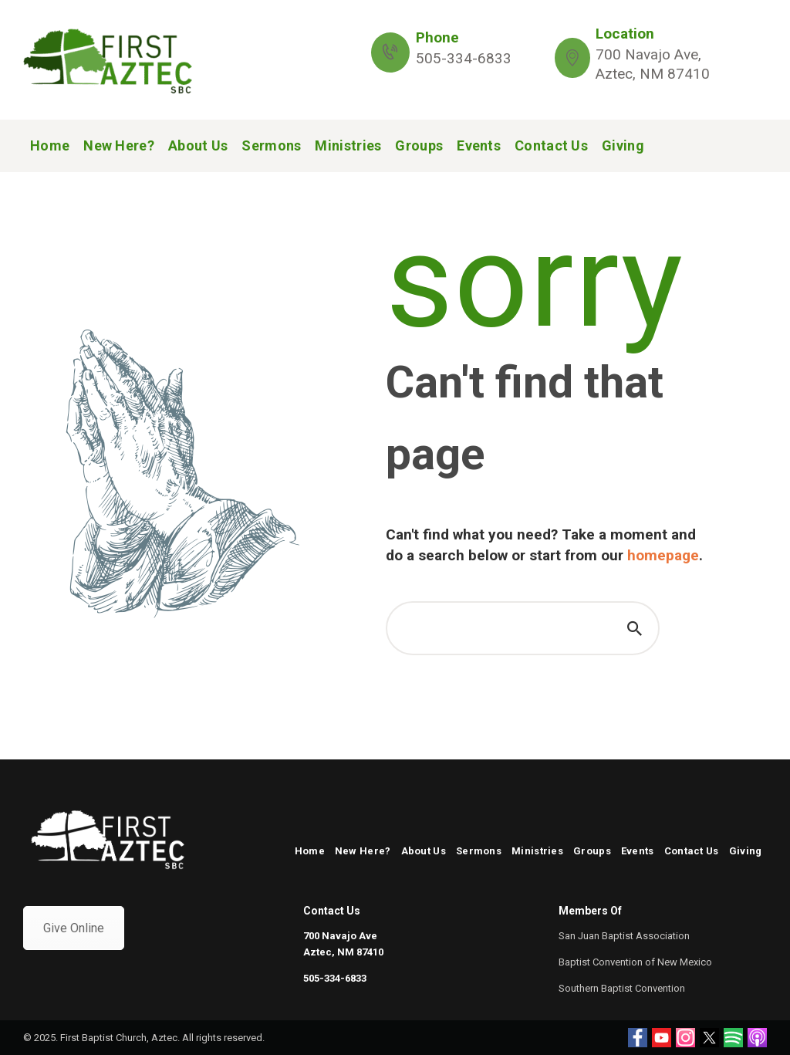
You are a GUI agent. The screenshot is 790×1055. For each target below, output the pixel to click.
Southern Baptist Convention (622, 988)
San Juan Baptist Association (624, 936)
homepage (663, 555)
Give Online (73, 928)
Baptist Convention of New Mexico (635, 962)
